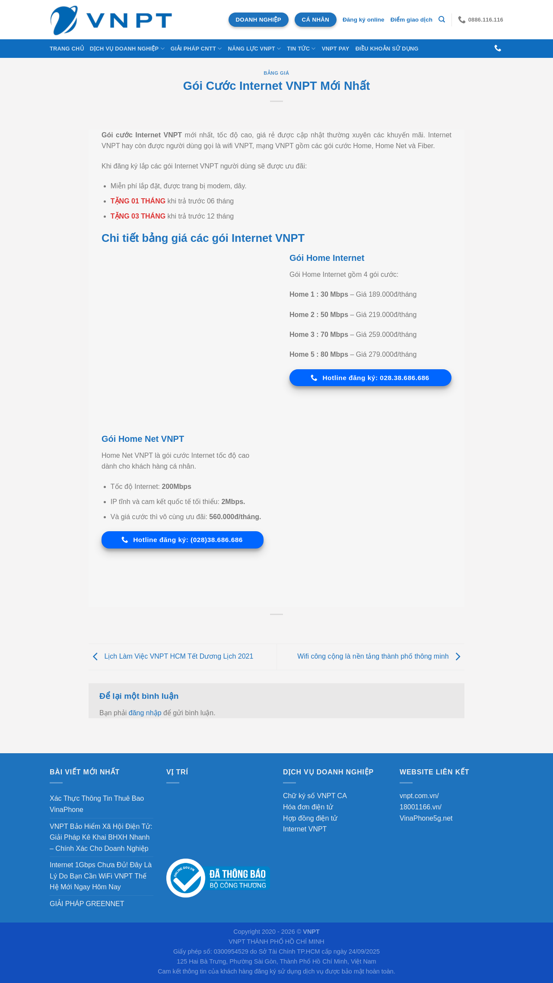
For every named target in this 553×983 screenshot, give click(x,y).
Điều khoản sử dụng (387, 48)
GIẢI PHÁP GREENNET (87, 903)
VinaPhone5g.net (426, 818)
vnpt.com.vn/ (419, 795)
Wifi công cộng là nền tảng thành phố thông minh (380, 656)
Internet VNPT (305, 829)
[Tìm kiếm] (442, 19)
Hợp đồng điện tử (310, 818)
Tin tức (301, 48)
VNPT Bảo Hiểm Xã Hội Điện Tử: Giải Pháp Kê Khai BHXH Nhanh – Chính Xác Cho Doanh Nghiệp (101, 837)
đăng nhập (145, 713)
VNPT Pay (336, 48)
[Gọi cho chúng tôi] (497, 48)
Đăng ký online (364, 19)
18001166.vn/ (421, 807)
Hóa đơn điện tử (308, 807)
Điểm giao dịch (411, 19)
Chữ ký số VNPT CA (315, 795)
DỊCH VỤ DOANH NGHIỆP (127, 48)
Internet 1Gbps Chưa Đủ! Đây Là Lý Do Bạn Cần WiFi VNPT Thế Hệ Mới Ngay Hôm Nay (101, 876)
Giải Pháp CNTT (196, 48)
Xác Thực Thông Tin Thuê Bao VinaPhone (97, 804)
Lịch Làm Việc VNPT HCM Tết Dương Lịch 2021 (171, 656)
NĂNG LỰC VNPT (254, 48)
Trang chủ (67, 48)
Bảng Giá (276, 73)
